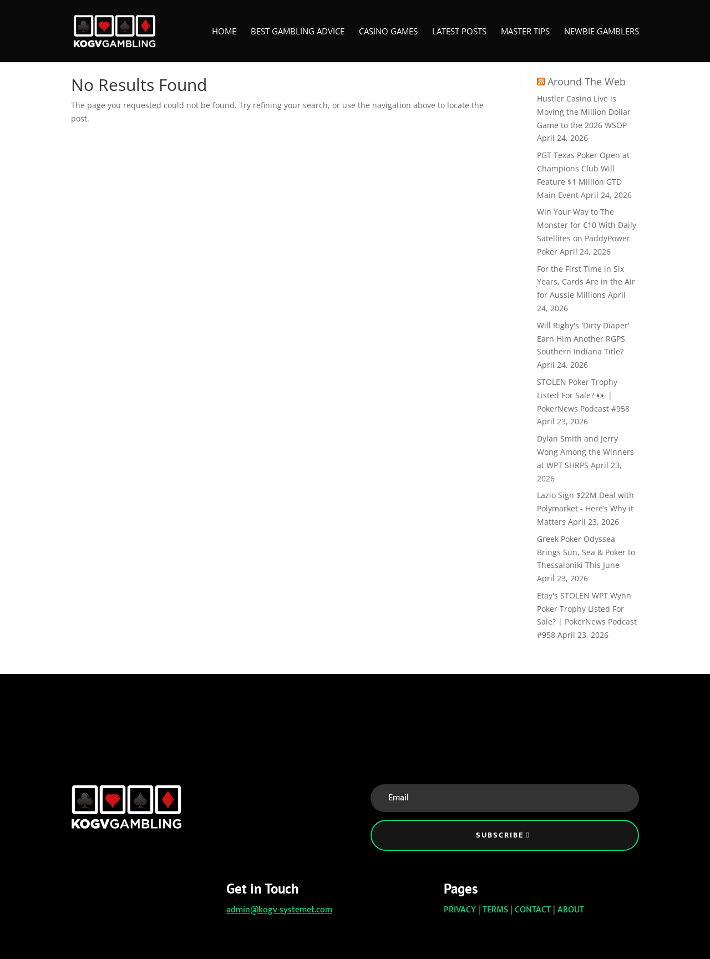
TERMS (495, 909)
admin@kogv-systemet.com (279, 909)
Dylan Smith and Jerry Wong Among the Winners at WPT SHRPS (585, 451)
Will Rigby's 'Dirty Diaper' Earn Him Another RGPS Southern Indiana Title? (583, 338)
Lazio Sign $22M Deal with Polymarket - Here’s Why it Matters (585, 508)
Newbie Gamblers (601, 32)
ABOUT (570, 909)
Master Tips (525, 32)
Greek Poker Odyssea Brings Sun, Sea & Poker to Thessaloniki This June (586, 552)
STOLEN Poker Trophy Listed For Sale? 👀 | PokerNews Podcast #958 (583, 395)
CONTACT (533, 909)
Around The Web (586, 81)
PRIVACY (460, 909)
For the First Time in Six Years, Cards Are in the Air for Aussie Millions (586, 282)
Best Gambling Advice (297, 32)
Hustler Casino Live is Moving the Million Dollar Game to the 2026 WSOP (584, 111)
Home (224, 32)
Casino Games (388, 32)
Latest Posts (459, 32)
